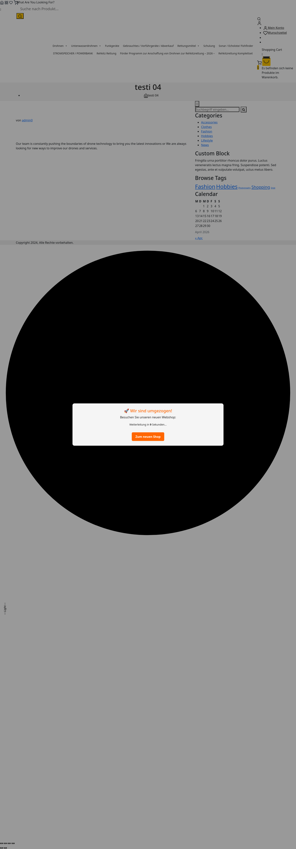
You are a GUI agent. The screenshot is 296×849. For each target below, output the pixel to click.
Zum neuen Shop (147, 437)
